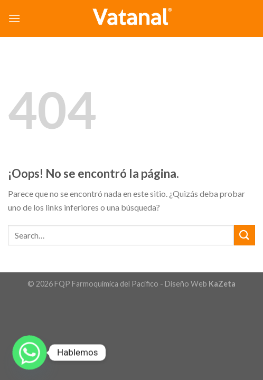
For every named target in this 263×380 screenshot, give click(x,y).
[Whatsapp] (29, 352)
